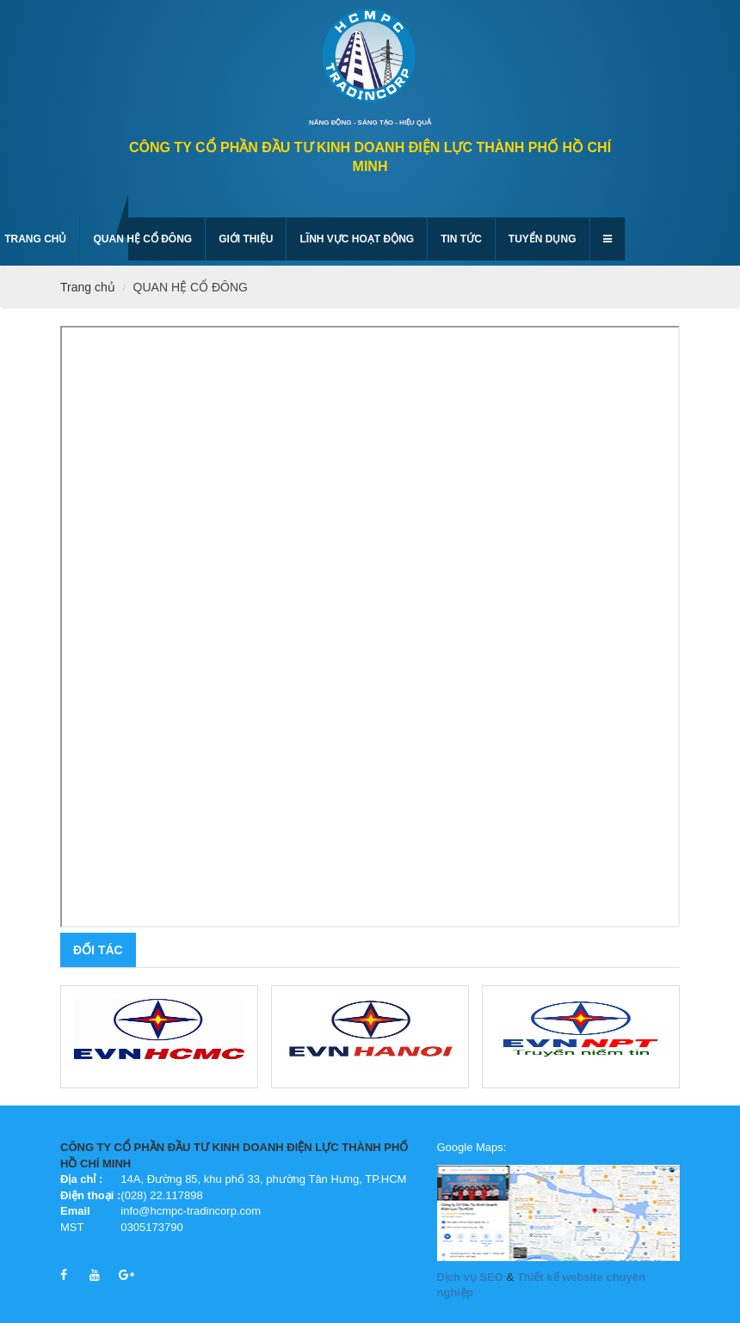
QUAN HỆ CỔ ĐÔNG (142, 239)
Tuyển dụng (543, 239)
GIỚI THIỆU (246, 239)
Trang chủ (87, 287)
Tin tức (461, 239)
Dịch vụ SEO (470, 1277)
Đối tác (98, 950)
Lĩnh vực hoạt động (356, 239)
